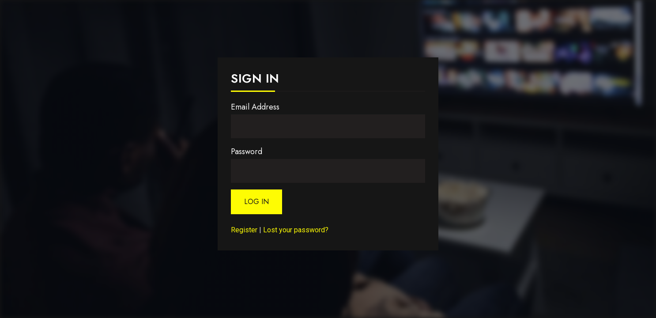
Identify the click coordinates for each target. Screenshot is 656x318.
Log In (256, 202)
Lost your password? (295, 230)
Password (246, 151)
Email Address (255, 107)
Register (244, 230)
